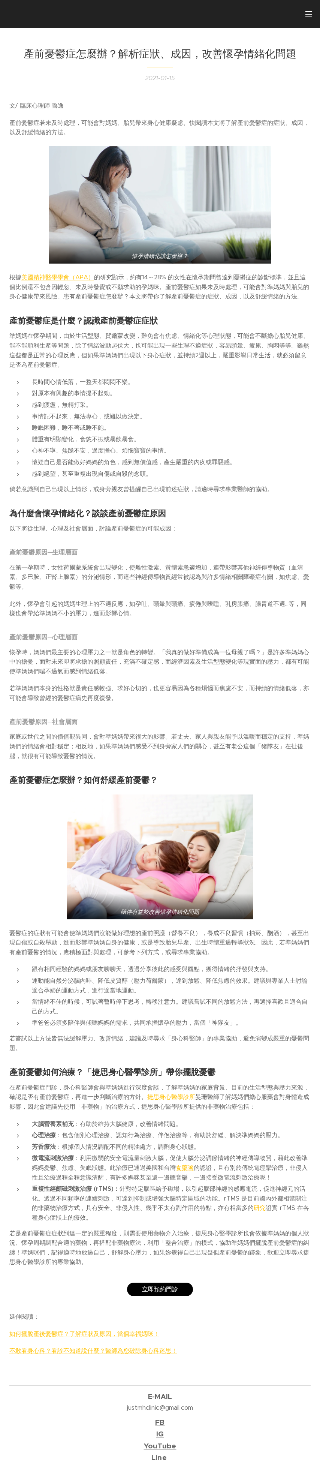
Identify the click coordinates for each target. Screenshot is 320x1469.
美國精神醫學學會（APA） (57, 277)
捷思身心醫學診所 (171, 1096)
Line (159, 1457)
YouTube (160, 1446)
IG (160, 1434)
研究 (260, 1207)
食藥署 (185, 1167)
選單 (308, 14)
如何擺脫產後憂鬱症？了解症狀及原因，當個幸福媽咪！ (84, 1333)
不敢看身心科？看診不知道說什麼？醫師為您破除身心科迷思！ (93, 1350)
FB (159, 1422)
